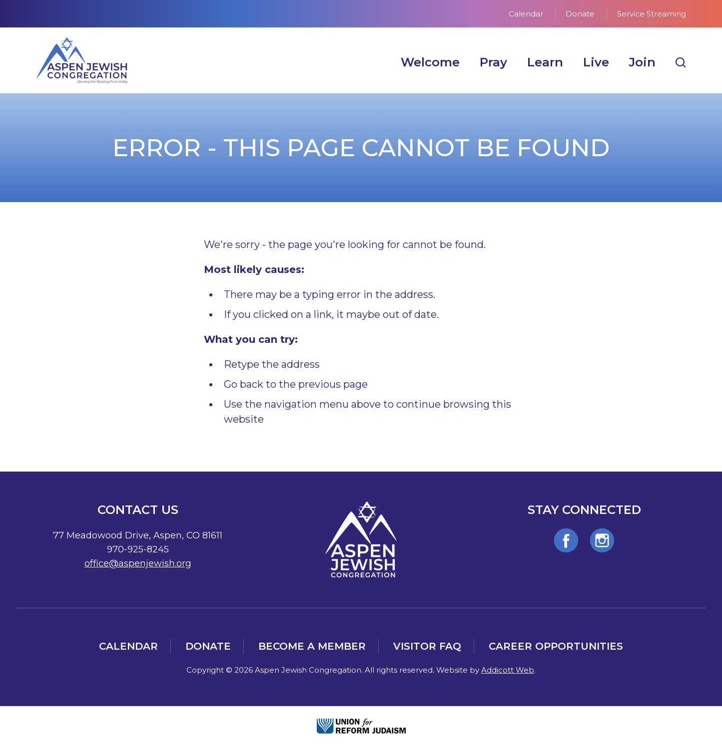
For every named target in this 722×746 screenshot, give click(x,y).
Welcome (430, 62)
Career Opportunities (556, 646)
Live (596, 62)
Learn (545, 62)
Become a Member (312, 646)
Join (642, 62)
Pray (493, 62)
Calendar (526, 13)
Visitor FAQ (427, 646)
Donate (580, 13)
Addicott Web (507, 670)
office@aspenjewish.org (137, 563)
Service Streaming (651, 13)
